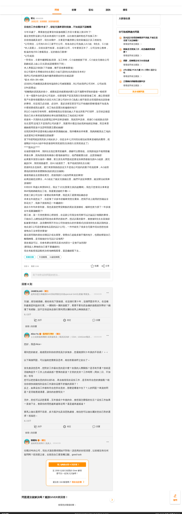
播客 (125, 10)
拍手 (40, 320)
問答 (57, 10)
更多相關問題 (138, 91)
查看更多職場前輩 (66, 505)
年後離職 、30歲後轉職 (49, 257)
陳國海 (34, 440)
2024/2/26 (39, 18)
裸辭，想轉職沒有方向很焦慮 (136, 61)
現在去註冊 (77, 482)
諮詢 (108, 10)
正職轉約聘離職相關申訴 (134, 81)
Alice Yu (35, 334)
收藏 (97, 266)
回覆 (98, 320)
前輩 (74, 10)
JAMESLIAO (37, 291)
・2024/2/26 (97, 294)
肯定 (69, 320)
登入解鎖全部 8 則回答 (67, 464)
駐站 (91, 10)
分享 (107, 266)
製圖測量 (30, 257)
